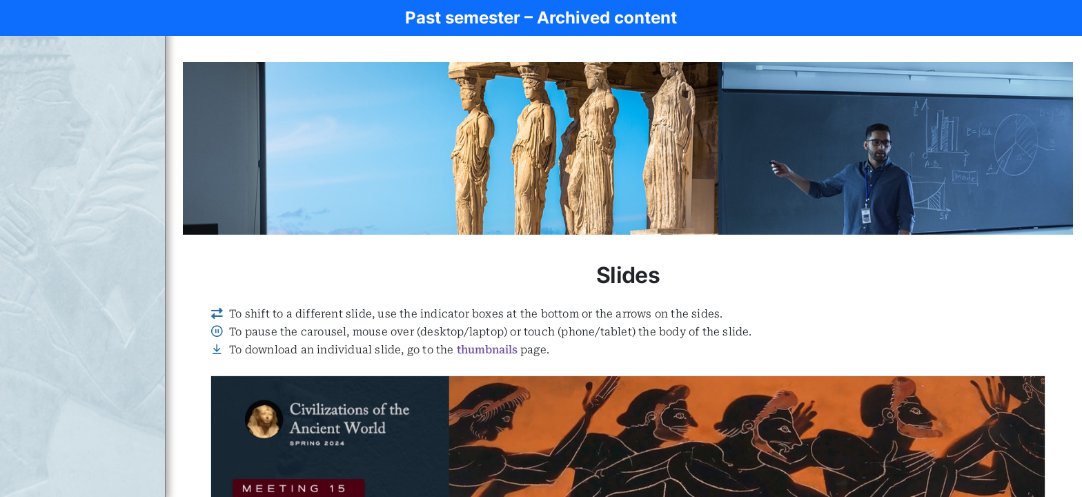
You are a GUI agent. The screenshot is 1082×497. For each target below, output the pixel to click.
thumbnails (487, 349)
